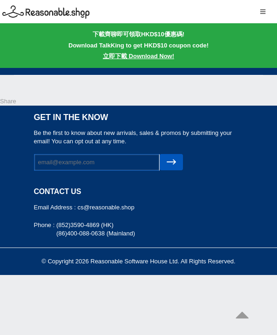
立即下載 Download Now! (138, 56)
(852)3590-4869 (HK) (85, 224)
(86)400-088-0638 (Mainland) (95, 233)
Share (8, 101)
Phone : (45, 224)
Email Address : (56, 207)
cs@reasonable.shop (105, 207)
